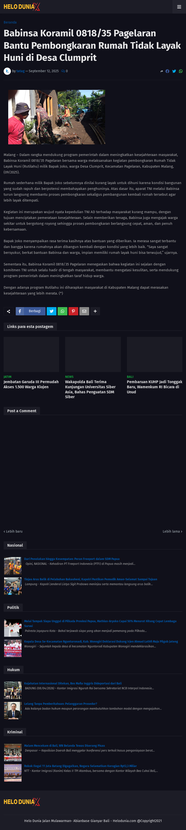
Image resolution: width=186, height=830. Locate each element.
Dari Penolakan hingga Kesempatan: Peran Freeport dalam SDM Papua (72, 559)
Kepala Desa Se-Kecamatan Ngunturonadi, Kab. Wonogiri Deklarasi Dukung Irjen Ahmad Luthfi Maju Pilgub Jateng (101, 641)
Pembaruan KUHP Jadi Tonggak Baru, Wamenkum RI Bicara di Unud (154, 387)
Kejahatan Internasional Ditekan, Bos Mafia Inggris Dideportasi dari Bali (73, 683)
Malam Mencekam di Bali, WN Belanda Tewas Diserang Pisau (64, 745)
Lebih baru (14, 531)
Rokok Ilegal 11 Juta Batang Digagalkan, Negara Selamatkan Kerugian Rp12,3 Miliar (80, 766)
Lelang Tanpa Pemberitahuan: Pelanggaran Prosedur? (60, 704)
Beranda (10, 22)
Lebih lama (171, 531)
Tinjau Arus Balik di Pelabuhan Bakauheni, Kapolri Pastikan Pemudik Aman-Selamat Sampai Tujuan (90, 579)
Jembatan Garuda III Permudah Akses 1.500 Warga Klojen (31, 384)
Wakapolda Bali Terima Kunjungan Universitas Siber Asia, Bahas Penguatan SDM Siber (90, 389)
